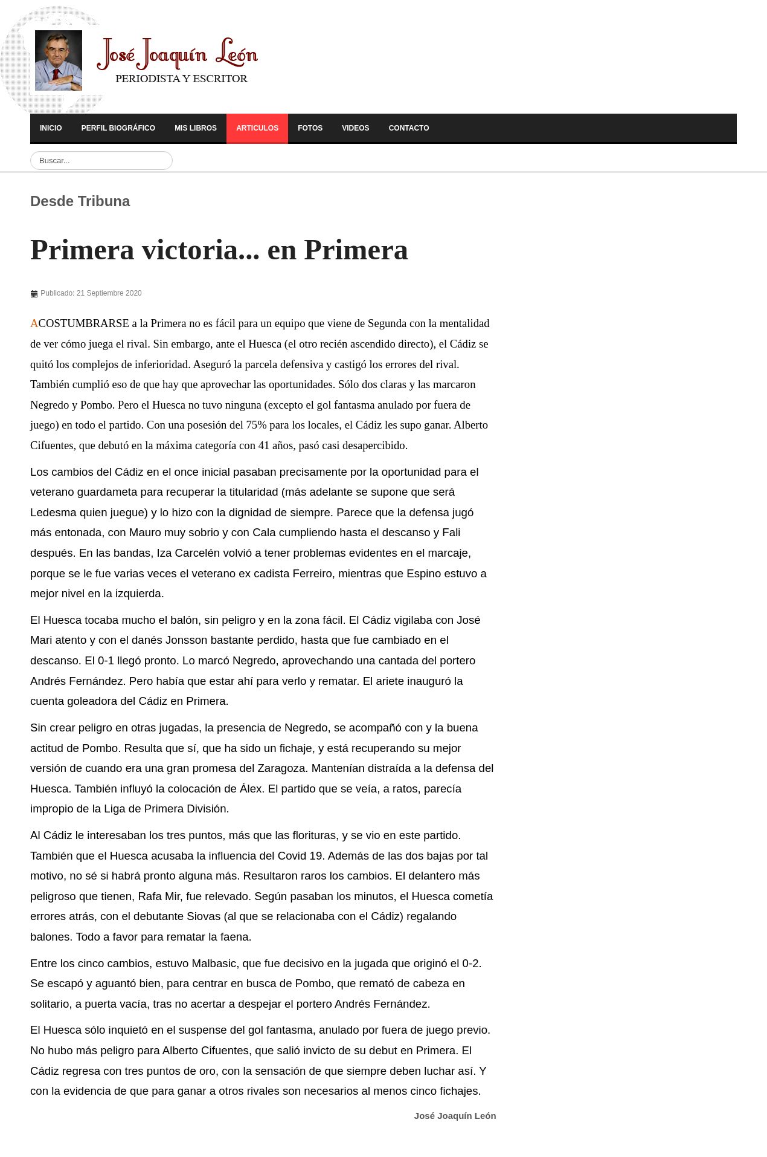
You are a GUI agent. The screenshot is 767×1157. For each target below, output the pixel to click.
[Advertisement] (113, 296)
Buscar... (30, 151)
